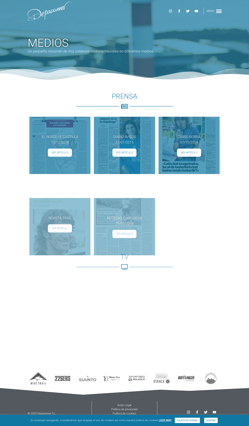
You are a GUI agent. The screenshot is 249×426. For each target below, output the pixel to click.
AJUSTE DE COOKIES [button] (187, 420)
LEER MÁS (165, 420)
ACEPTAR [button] (211, 420)
